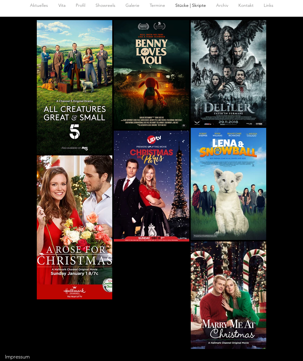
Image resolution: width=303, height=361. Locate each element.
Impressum (17, 357)
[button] (222, 5)
